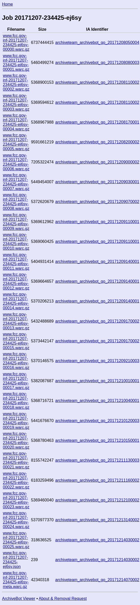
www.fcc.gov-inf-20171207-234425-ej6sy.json (15, 560)
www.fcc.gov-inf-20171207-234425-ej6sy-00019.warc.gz (16, 421)
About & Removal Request (63, 598)
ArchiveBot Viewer (18, 598)
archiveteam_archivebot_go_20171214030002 (97, 540)
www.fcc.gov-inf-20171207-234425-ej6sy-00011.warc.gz (16, 262)
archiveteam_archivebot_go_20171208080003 (97, 62)
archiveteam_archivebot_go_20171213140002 (97, 520)
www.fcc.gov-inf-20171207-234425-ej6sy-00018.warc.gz (16, 401)
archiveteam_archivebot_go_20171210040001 (97, 400)
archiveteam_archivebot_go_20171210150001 (97, 440)
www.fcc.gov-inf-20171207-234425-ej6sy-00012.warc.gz (16, 281)
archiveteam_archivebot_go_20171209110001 (97, 222)
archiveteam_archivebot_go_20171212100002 (97, 500)
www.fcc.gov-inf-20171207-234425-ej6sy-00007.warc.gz (16, 182)
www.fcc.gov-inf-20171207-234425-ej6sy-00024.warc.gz (16, 520)
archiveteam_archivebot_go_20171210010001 (97, 381)
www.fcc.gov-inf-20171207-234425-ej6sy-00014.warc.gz (16, 301)
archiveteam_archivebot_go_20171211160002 (97, 480)
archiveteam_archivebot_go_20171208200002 (97, 142)
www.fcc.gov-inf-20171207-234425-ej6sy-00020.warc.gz (16, 440)
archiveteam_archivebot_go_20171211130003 (97, 460)
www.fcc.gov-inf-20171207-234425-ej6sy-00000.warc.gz (16, 42)
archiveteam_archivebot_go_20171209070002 (97, 201)
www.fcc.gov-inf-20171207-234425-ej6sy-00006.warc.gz (16, 162)
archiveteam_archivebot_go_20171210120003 (97, 420)
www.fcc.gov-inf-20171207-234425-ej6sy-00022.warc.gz (16, 480)
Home (7, 4)
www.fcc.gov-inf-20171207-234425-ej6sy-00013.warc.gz (16, 321)
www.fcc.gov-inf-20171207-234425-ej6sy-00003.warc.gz (16, 102)
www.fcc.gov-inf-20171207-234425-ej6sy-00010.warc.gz (16, 241)
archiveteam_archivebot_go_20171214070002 (97, 580)
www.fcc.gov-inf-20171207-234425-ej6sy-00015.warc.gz (16, 341)
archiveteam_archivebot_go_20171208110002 (97, 82)
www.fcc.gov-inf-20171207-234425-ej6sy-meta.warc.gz (16, 580)
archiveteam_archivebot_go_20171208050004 (97, 42)
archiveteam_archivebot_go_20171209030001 (97, 182)
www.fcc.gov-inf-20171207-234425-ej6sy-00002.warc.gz (16, 82)
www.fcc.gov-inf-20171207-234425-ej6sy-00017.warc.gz (16, 381)
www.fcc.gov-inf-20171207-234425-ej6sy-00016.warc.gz (16, 361)
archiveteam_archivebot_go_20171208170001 (97, 122)
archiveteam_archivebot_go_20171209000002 (97, 162)
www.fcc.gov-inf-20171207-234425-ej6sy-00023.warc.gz (16, 500)
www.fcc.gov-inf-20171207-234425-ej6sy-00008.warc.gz (16, 202)
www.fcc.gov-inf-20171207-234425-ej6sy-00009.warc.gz (16, 222)
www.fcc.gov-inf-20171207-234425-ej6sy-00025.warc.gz (16, 540)
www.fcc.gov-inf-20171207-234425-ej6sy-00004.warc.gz (16, 122)
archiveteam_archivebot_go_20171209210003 (97, 361)
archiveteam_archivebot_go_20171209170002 (97, 321)
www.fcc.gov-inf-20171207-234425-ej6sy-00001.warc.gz (16, 63)
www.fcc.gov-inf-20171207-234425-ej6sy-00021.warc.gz (16, 460)
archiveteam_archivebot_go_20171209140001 (97, 261)
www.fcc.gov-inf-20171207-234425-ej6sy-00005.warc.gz (16, 142)
